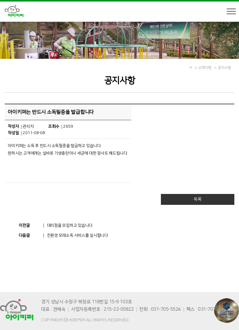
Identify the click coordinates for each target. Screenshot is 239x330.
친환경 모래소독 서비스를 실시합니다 (77, 235)
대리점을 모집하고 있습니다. (70, 225)
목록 (198, 199)
